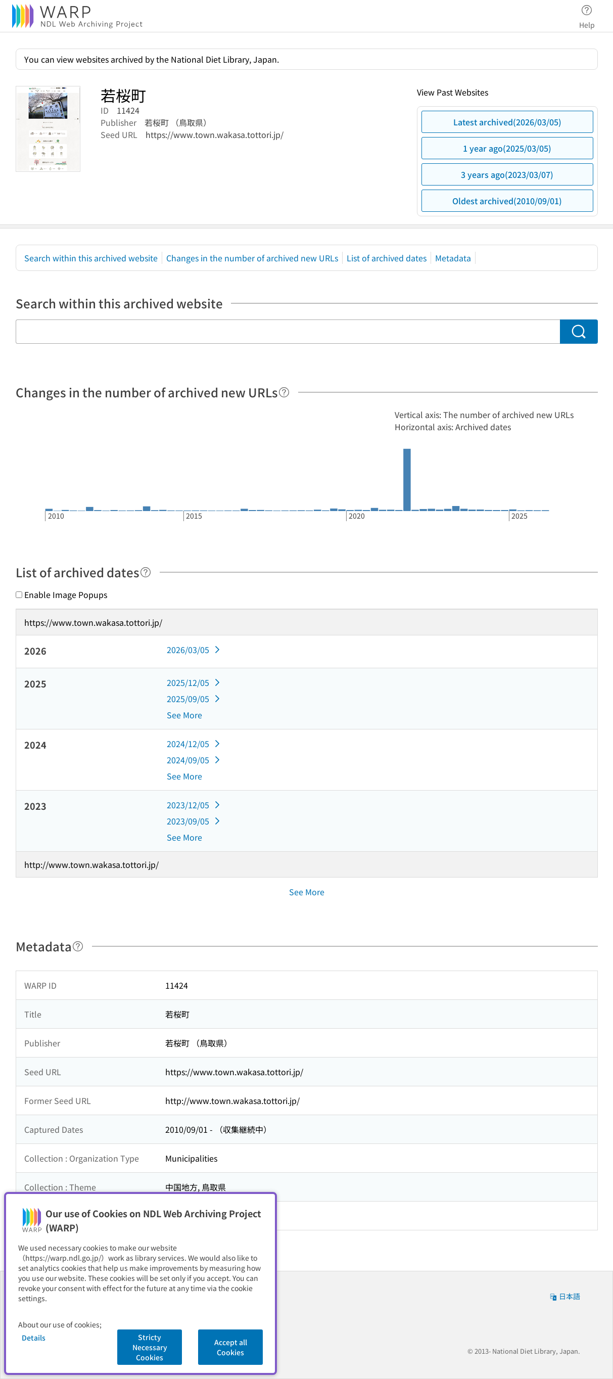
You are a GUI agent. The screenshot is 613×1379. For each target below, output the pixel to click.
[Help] (284, 392)
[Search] (579, 331)
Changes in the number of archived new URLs (252, 258)
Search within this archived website (91, 258)
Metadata (453, 258)
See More (184, 715)
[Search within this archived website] (288, 331)
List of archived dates (387, 258)
